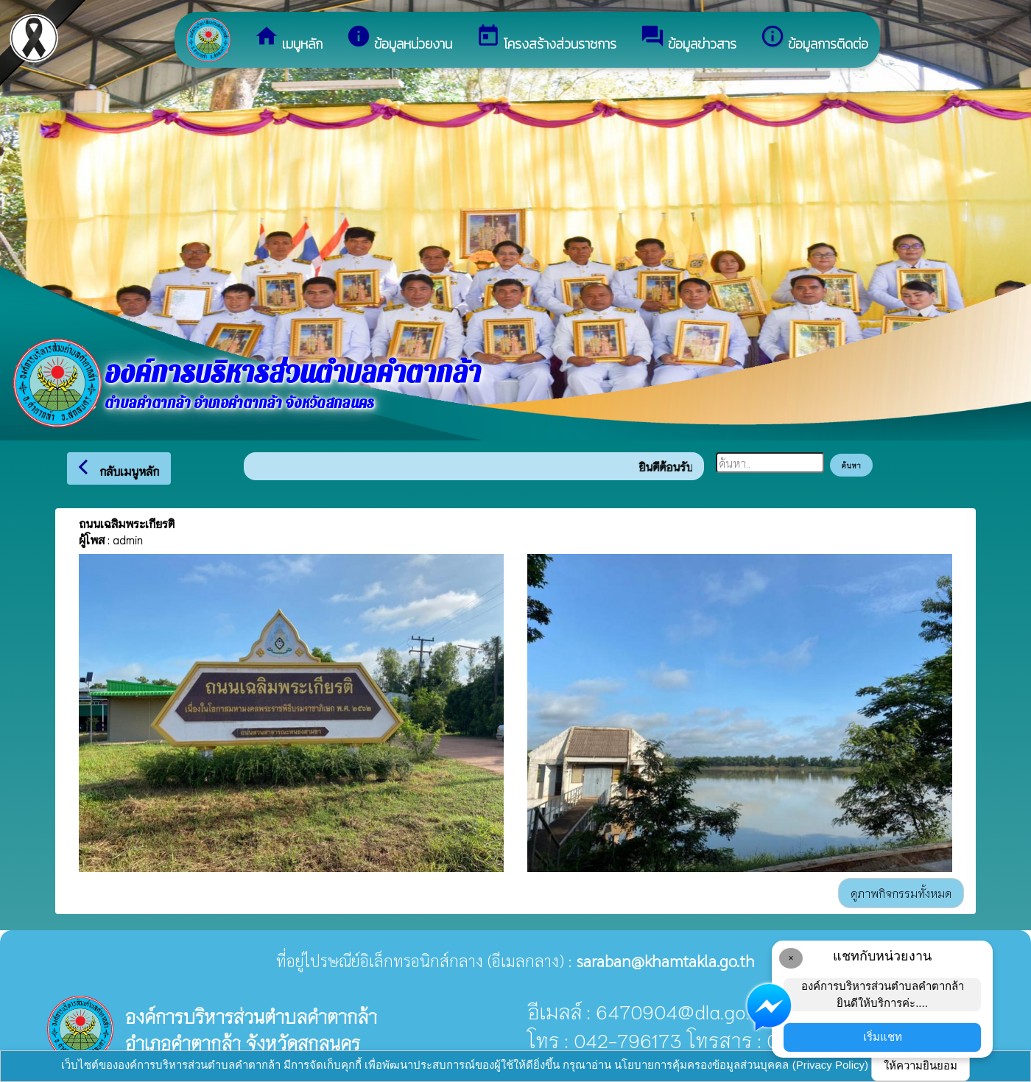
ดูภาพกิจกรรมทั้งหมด (901, 892)
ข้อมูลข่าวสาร (688, 39)
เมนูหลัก (288, 39)
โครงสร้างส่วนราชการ (546, 39)
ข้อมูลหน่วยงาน (399, 39)
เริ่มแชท (882, 1036)
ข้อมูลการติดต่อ (814, 39)
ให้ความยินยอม (920, 1065)
